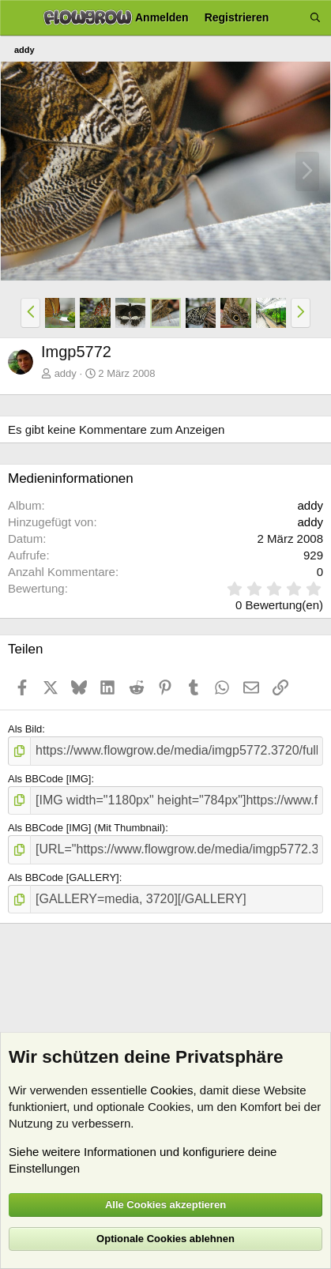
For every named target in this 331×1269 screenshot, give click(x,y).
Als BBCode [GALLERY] (63, 877)
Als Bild (25, 729)
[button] (30, 313)
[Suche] (315, 17)
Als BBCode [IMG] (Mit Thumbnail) (86, 828)
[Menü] (17, 18)
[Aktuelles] (289, 17)
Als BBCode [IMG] (49, 779)
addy (66, 373)
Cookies (171, 1090)
